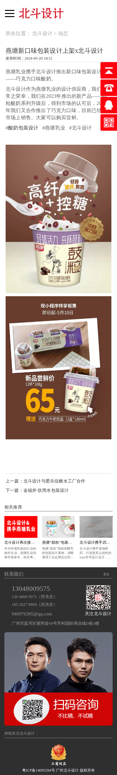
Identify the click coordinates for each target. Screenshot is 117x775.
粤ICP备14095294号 (38, 770)
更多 (106, 574)
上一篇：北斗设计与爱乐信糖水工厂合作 (45, 481)
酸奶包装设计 (23, 127)
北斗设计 (42, 33)
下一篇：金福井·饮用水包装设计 (37, 490)
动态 (63, 33)
